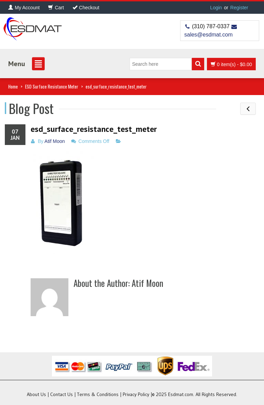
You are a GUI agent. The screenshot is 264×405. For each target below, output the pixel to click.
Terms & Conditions (98, 394)
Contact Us (61, 394)
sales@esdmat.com (208, 35)
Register (239, 7)
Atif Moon (54, 141)
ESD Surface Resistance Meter (51, 86)
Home (13, 86)
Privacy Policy (136, 394)
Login (216, 7)
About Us (36, 394)
